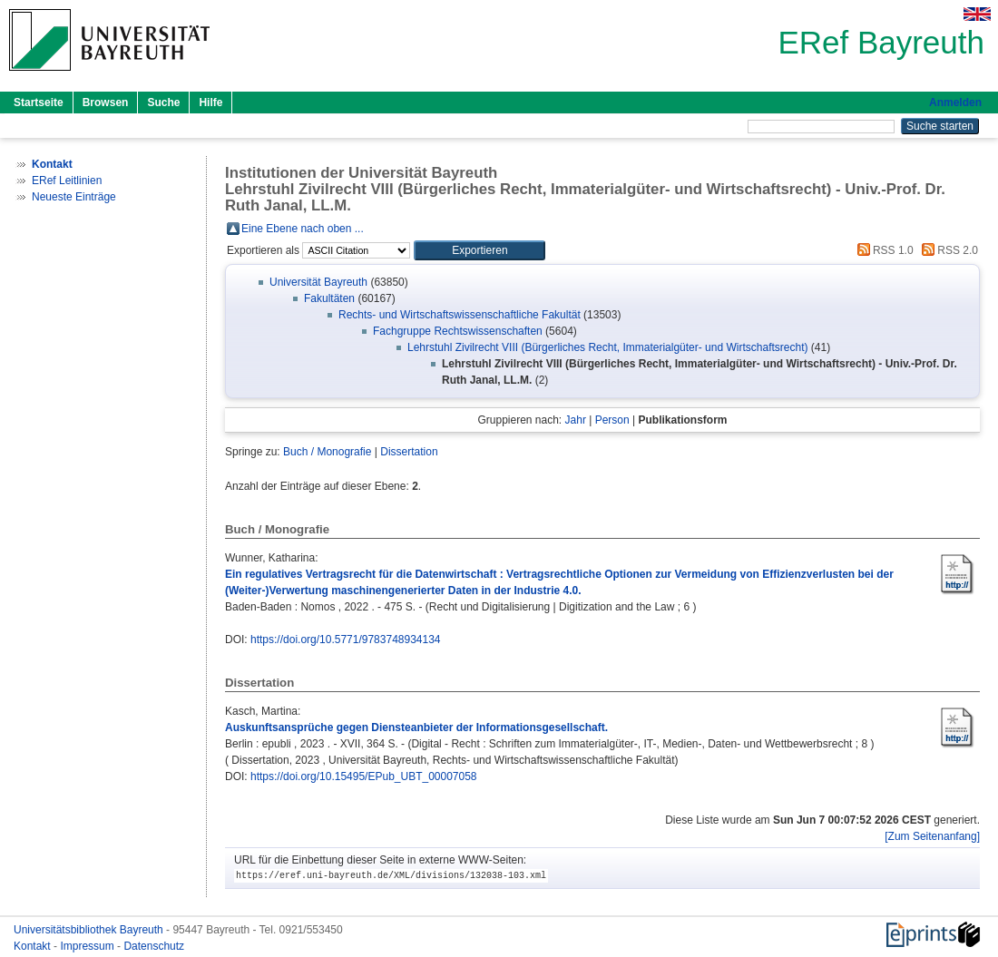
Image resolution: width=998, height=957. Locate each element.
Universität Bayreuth (318, 282)
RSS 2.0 (947, 250)
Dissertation (408, 451)
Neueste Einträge (74, 196)
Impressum (88, 946)
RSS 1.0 (883, 250)
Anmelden (955, 102)
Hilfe (210, 102)
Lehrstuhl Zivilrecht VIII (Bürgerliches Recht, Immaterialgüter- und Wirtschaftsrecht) (607, 347)
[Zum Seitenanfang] (932, 836)
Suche (163, 102)
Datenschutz (153, 946)
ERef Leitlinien (67, 180)
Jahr (575, 420)
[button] (479, 250)
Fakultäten (329, 298)
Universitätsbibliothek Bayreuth (90, 929)
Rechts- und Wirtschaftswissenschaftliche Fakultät (459, 314)
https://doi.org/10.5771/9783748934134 (345, 639)
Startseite (39, 102)
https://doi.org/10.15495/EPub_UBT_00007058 (363, 776)
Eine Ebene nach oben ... (302, 228)
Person (612, 420)
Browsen (106, 102)
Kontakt (34, 946)
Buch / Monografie (327, 451)
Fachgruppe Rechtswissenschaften (458, 331)
